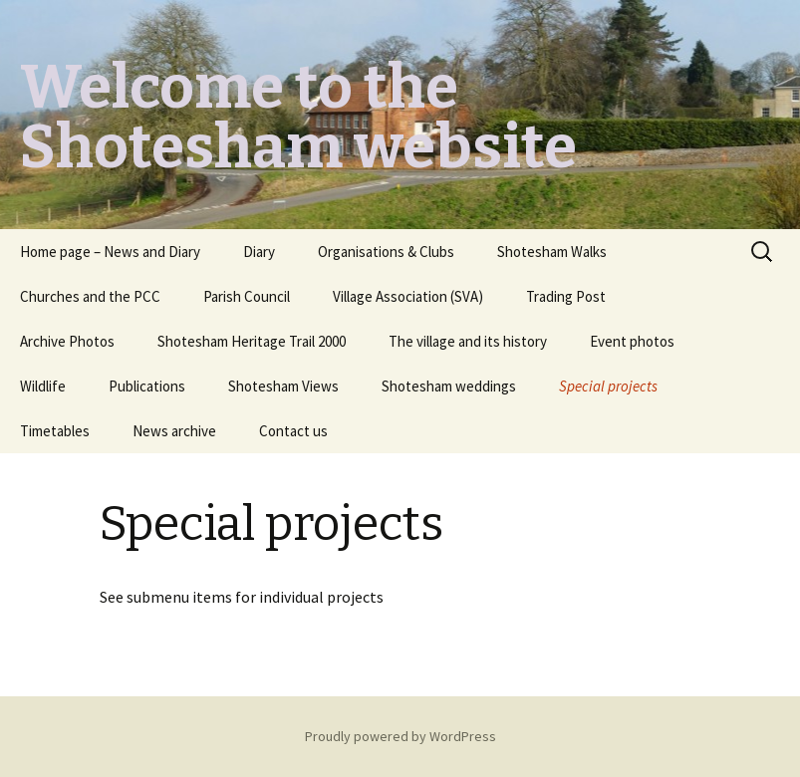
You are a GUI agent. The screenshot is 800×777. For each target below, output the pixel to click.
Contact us (293, 430)
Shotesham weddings (449, 386)
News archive (174, 430)
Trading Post (566, 296)
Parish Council (246, 296)
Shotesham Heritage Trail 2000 (251, 341)
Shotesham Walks (552, 251)
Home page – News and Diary (110, 251)
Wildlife (43, 386)
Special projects (608, 386)
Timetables (55, 430)
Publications (147, 386)
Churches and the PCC (90, 296)
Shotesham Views (283, 386)
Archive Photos (67, 341)
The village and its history (468, 341)
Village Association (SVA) (408, 296)
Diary (259, 251)
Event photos (632, 341)
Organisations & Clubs (386, 251)
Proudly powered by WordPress (400, 736)
